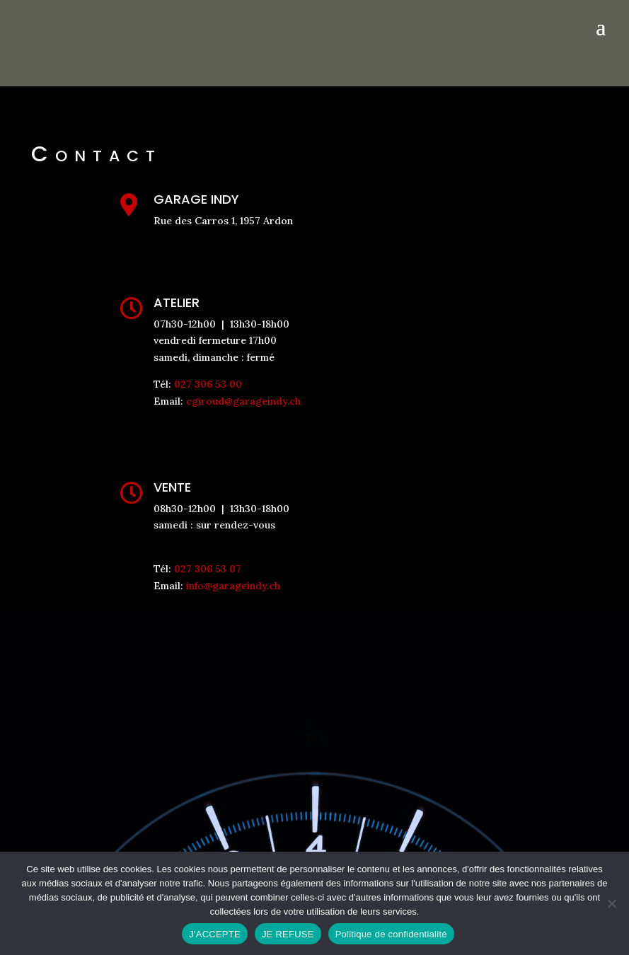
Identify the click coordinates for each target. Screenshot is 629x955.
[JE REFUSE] (611, 903)
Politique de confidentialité (391, 934)
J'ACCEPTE (215, 934)
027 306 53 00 (208, 384)
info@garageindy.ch (233, 585)
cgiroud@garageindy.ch (243, 401)
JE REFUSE (288, 934)
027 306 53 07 (207, 568)
